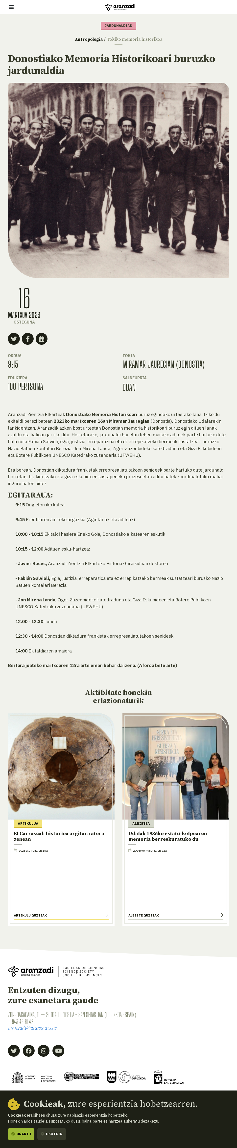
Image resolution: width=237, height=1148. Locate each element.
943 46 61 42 (24, 1022)
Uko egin (52, 1134)
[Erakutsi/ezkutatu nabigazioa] (11, 7)
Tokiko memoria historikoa (138, 39)
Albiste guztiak (143, 915)
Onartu (21, 1134)
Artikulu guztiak (30, 915)
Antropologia (83, 39)
